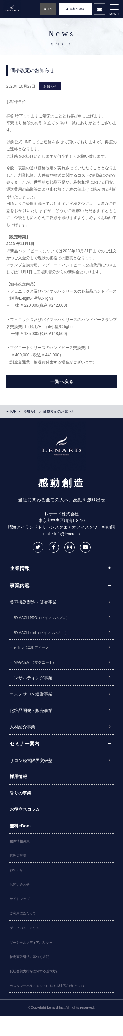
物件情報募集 (20, 854)
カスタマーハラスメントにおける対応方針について (51, 1005)
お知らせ (50, 86)
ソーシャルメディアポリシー (33, 960)
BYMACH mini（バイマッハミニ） (45, 635)
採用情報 (20, 786)
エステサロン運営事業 (34, 699)
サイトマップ (20, 915)
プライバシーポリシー (28, 945)
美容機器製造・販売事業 (37, 603)
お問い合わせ (20, 900)
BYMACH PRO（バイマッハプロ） (46, 619)
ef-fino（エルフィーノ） (36, 650)
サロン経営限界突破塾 (34, 769)
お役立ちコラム (27, 820)
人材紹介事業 (24, 734)
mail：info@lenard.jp (61, 534)
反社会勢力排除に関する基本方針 (37, 990)
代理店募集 (19, 869)
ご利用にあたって (24, 930)
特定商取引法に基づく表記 (31, 975)
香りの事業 (22, 803)
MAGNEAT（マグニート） (38, 666)
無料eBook (22, 837)
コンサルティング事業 (34, 682)
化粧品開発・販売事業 (34, 717)
